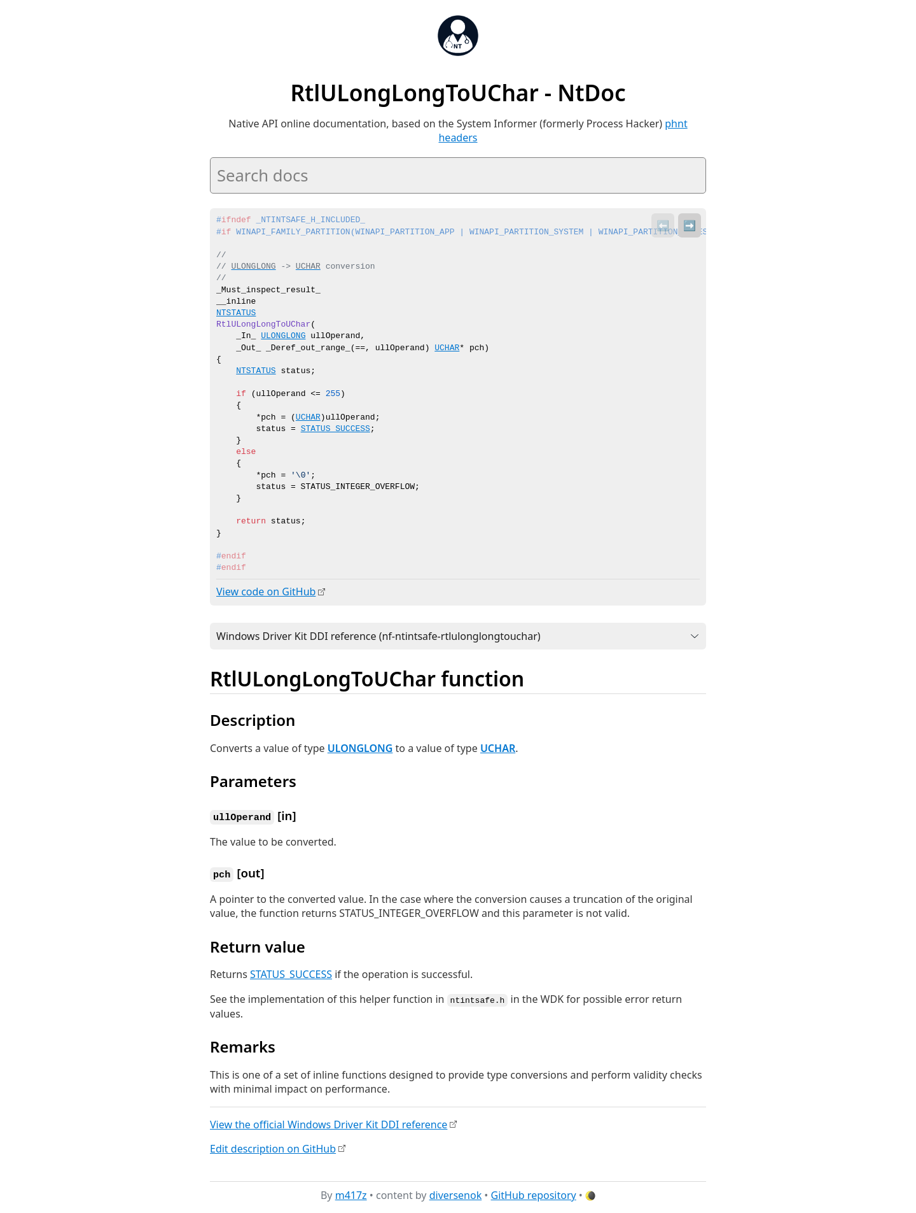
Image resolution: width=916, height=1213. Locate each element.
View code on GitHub (266, 592)
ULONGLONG (360, 748)
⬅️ (662, 225)
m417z (351, 1193)
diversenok (455, 1193)
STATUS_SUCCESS (335, 429)
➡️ (689, 225)
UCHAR (308, 417)
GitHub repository (533, 1193)
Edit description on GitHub (273, 1146)
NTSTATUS (255, 371)
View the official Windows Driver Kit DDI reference (328, 1122)
